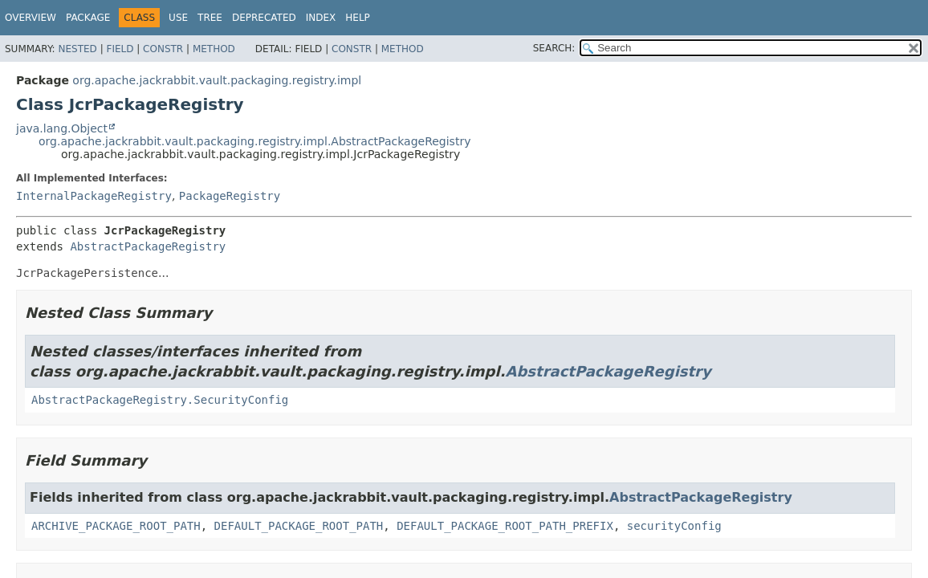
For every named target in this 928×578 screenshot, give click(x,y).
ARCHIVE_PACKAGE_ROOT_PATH (116, 525)
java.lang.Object (62, 128)
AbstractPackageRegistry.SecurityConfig (159, 399)
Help (357, 17)
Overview (30, 17)
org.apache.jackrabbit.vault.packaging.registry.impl (216, 80)
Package (88, 17)
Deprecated (264, 17)
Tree (209, 17)
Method (214, 49)
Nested (77, 49)
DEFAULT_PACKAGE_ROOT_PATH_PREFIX (505, 525)
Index (321, 17)
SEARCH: (554, 48)
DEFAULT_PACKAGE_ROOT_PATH (299, 525)
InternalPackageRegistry (94, 195)
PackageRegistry (229, 195)
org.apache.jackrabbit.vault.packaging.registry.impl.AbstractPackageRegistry (254, 141)
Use (178, 17)
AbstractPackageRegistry (148, 246)
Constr (163, 49)
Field (119, 49)
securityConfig (674, 525)
